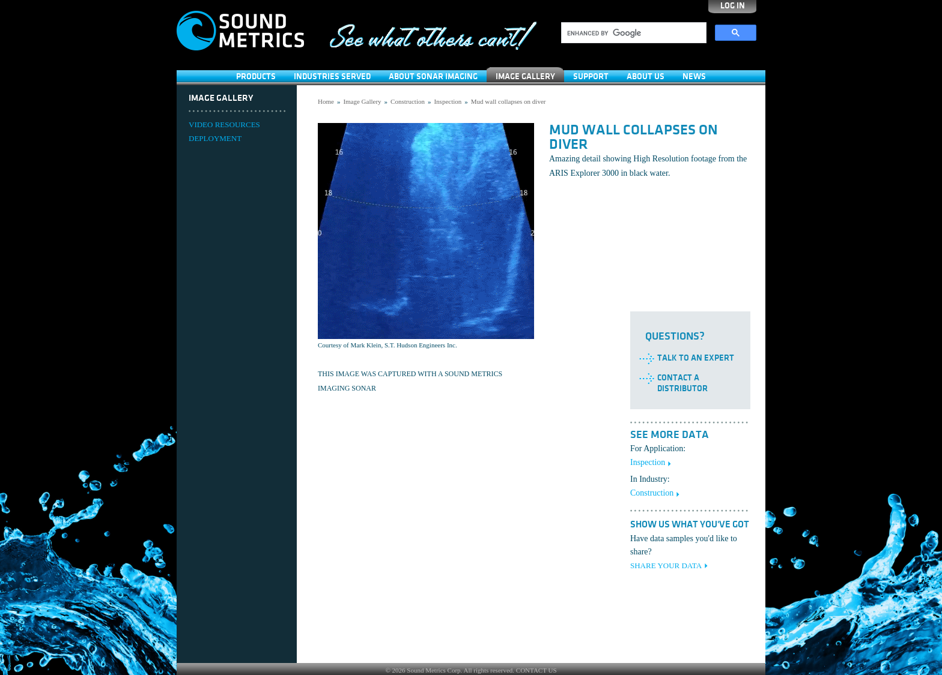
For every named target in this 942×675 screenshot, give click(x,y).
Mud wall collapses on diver (508, 101)
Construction (407, 101)
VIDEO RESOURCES (224, 124)
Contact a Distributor (682, 383)
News (694, 76)
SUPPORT (591, 76)
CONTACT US (536, 670)
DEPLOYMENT (215, 138)
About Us (645, 76)
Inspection (447, 101)
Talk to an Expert (695, 358)
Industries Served (332, 76)
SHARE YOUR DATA (666, 565)
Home (326, 101)
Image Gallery (525, 76)
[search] (632, 33)
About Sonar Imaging (433, 76)
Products (256, 76)
